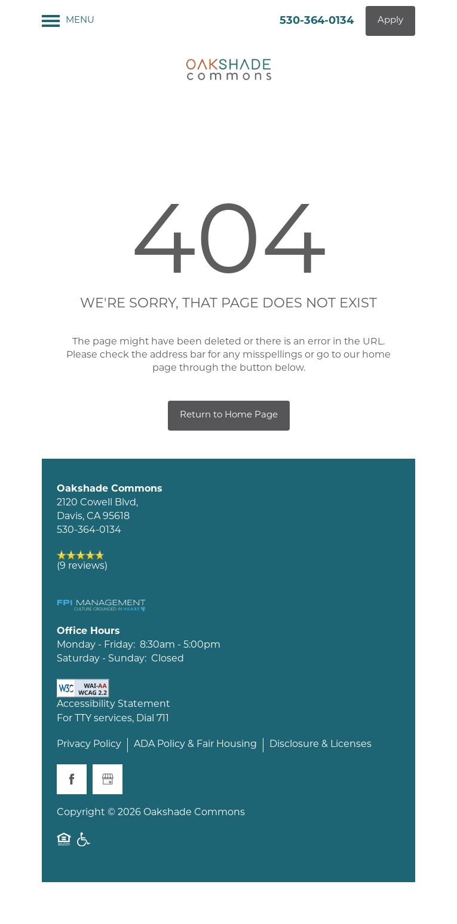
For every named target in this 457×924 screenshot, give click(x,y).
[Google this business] (107, 779)
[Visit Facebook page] (72, 779)
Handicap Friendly (84, 839)
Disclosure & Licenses (320, 744)
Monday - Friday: (96, 645)
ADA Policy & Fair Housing (195, 744)
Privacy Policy (89, 744)
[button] (390, 21)
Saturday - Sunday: (101, 659)
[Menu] (68, 21)
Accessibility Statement (113, 704)
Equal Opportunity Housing (64, 839)
